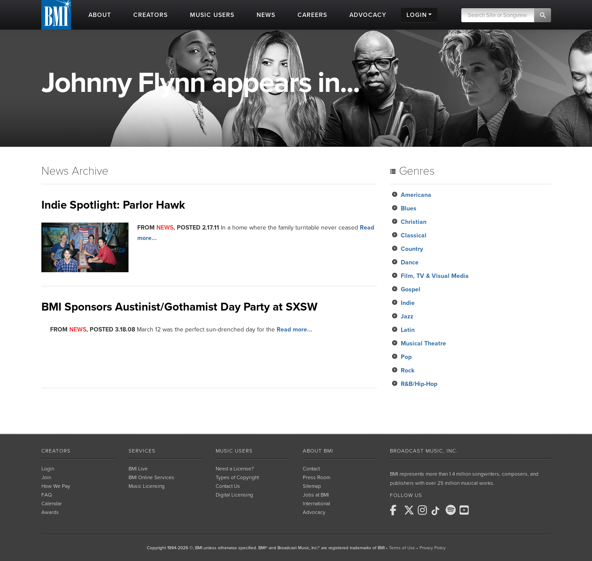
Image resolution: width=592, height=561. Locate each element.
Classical (413, 235)
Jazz (407, 316)
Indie (408, 303)
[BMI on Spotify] (452, 510)
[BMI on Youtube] (466, 510)
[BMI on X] (410, 510)
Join (46, 477)
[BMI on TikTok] (438, 511)
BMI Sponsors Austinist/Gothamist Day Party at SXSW (179, 307)
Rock (407, 370)
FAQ (46, 495)
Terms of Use (402, 548)
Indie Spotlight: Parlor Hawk (113, 205)
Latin (408, 330)
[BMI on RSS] (480, 510)
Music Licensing (147, 486)
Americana (416, 195)
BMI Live (138, 469)
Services (142, 451)
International (316, 503)
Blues (408, 208)
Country (412, 249)
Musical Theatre (423, 343)
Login (47, 469)
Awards (50, 512)
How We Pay (55, 486)
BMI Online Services (151, 477)
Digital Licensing (234, 495)
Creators (56, 451)
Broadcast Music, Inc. (424, 451)
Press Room (316, 477)
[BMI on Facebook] (396, 510)
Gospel (410, 289)
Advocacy (314, 512)
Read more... (294, 329)
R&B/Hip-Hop (419, 384)
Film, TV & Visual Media (435, 276)
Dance (410, 262)
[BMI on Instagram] (424, 510)
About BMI (318, 451)
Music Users (234, 451)
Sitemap (312, 486)
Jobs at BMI (316, 495)
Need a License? (235, 469)
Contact (311, 469)
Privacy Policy (432, 548)
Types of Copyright (237, 477)
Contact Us (228, 486)
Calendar (51, 503)
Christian (413, 222)
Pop (406, 357)
